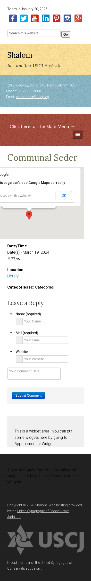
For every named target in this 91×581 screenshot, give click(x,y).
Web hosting (58, 505)
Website (22, 352)
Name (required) (28, 314)
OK (64, 195)
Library (13, 276)
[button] (29, 215)
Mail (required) (27, 333)
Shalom (19, 55)
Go (65, 34)
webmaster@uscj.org (32, 97)
